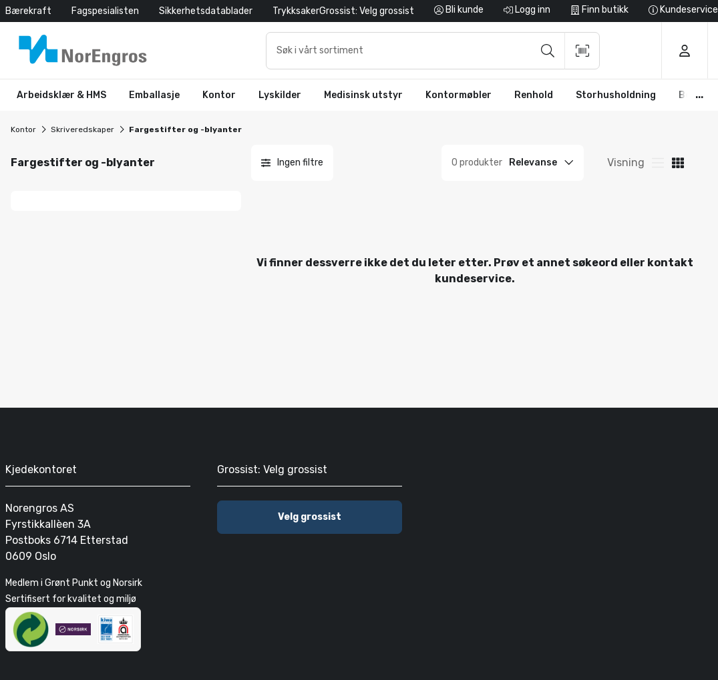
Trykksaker (296, 11)
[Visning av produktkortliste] (678, 162)
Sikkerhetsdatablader (205, 11)
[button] (61, 95)
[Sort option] (543, 163)
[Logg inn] (527, 11)
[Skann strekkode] (582, 50)
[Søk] (547, 50)
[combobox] (433, 50)
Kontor (23, 129)
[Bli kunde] (459, 11)
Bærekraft (28, 11)
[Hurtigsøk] (433, 50)
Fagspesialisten (105, 11)
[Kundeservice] (683, 11)
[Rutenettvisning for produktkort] (658, 162)
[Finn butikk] (599, 11)
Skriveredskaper (82, 129)
